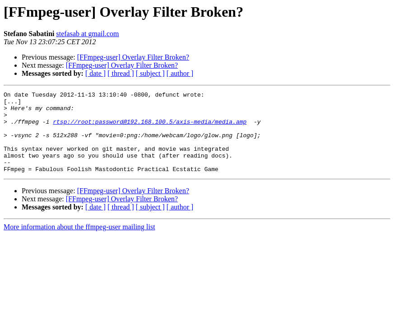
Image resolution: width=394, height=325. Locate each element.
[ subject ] (150, 73)
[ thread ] (120, 73)
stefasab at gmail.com (87, 33)
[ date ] (95, 73)
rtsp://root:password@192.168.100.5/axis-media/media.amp (149, 128)
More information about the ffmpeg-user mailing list (79, 243)
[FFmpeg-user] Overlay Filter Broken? (133, 57)
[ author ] (180, 73)
